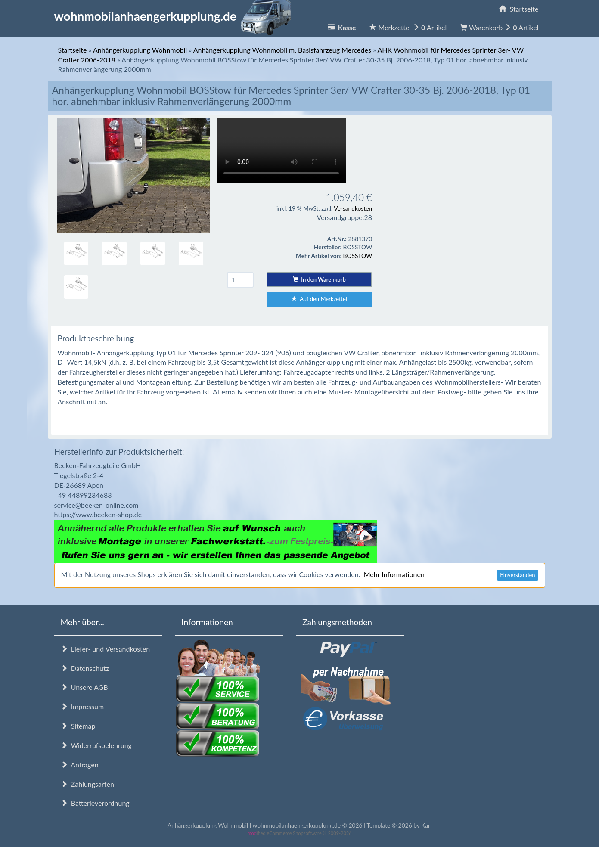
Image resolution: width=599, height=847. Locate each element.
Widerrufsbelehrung (96, 745)
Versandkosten (353, 208)
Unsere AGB (84, 687)
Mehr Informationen (394, 574)
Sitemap (78, 726)
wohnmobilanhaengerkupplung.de (175, 16)
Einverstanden (517, 574)
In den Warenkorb (319, 279)
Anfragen (80, 764)
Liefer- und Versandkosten (105, 649)
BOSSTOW (357, 255)
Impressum (82, 706)
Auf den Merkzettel (319, 298)
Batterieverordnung (95, 803)
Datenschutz (85, 668)
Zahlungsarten (87, 784)
